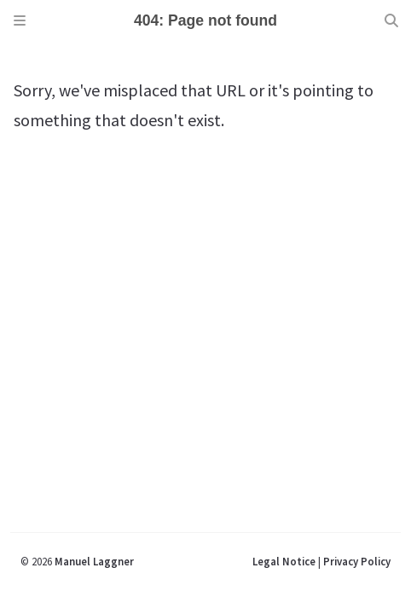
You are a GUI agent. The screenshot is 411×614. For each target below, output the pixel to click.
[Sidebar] (19, 20)
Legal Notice (283, 561)
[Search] (391, 20)
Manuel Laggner (94, 561)
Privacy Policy (357, 561)
